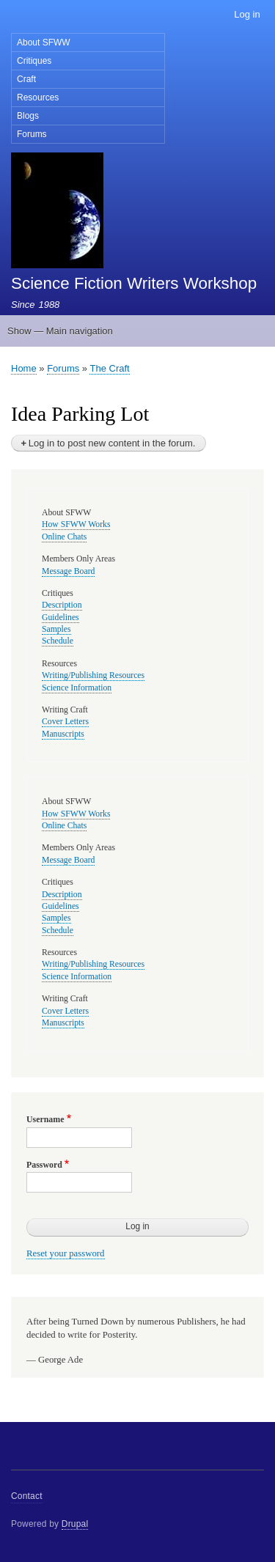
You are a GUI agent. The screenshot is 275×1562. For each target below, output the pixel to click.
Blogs (28, 116)
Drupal (75, 1524)
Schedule (57, 641)
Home (24, 368)
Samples (56, 629)
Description (62, 605)
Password (44, 1165)
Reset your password (65, 1253)
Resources (38, 97)
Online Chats (64, 537)
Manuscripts (63, 734)
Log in (247, 14)
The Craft (109, 368)
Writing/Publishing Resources (93, 675)
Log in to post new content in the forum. (112, 443)
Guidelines (60, 617)
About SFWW (43, 42)
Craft (26, 79)
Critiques (34, 61)
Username (45, 1119)
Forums (32, 134)
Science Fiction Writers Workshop (134, 283)
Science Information (76, 688)
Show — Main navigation (60, 330)
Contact (27, 1496)
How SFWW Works (76, 524)
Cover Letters (65, 721)
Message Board (68, 571)
